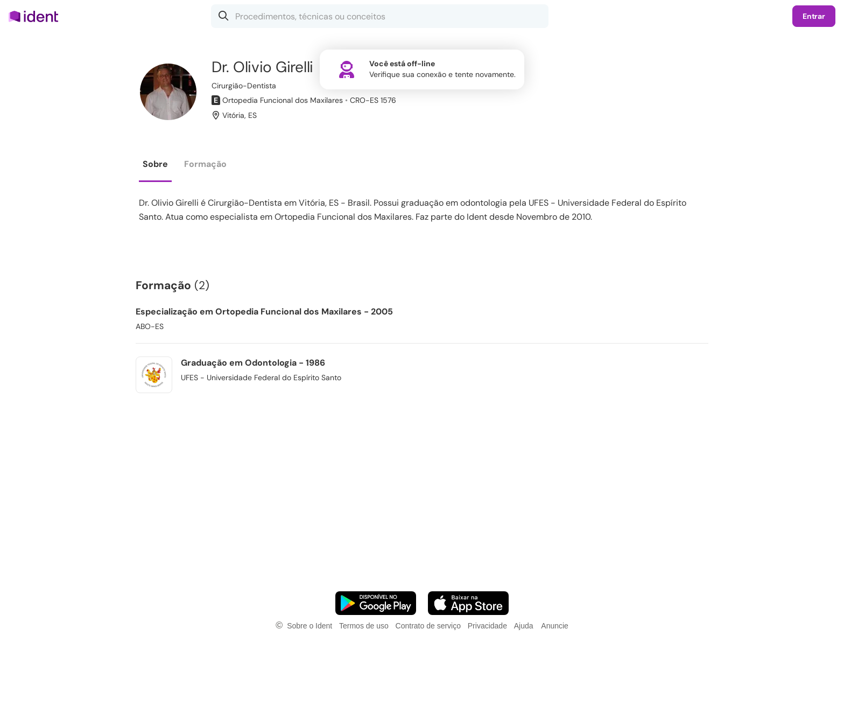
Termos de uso (364, 625)
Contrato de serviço (428, 625)
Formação (205, 164)
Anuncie (554, 625)
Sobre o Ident (309, 625)
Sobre (155, 164)
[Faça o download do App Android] (375, 603)
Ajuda (523, 625)
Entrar (814, 16)
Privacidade (487, 625)
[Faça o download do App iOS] (468, 603)
